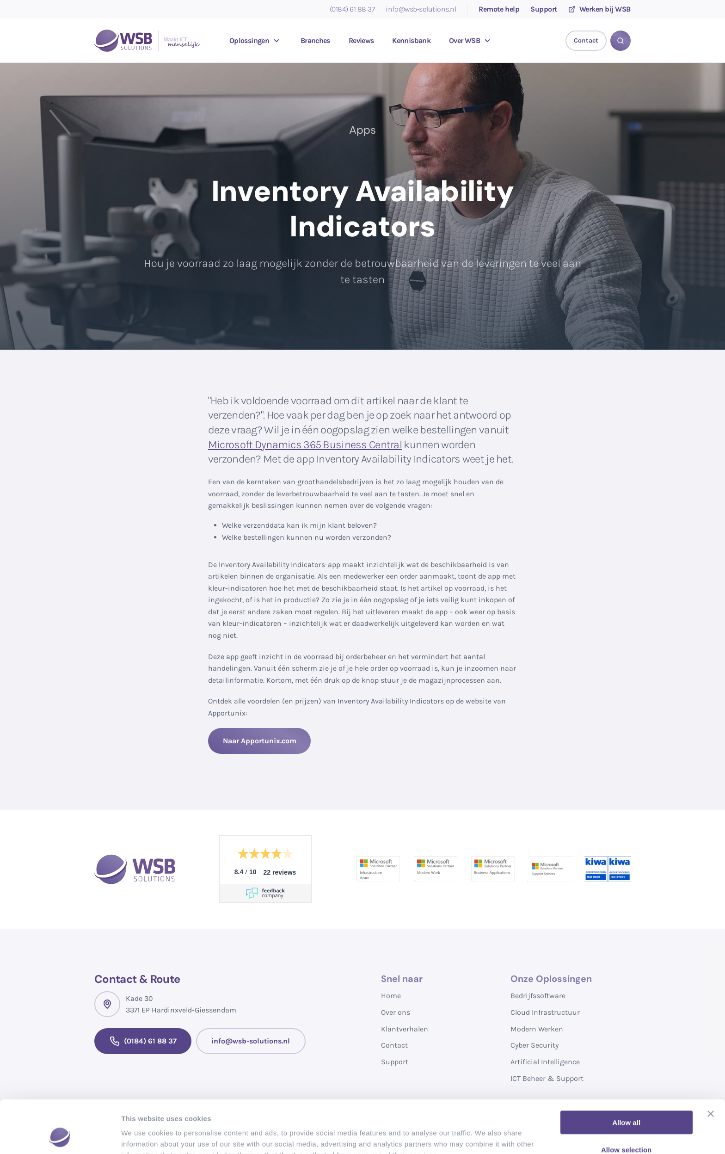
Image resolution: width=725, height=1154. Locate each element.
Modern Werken (536, 1028)
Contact (394, 1045)
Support (543, 9)
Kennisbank (411, 40)
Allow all (626, 1073)
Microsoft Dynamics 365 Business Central (305, 444)
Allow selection (626, 1100)
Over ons (395, 1012)
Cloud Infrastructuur (545, 1012)
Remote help (499, 9)
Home (391, 995)
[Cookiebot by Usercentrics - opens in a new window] (59, 1136)
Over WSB (471, 40)
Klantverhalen (404, 1028)
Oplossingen (255, 40)
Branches (315, 40)
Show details (485, 1136)
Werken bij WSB (599, 9)
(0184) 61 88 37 (352, 9)
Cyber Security (534, 1045)
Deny (626, 1127)
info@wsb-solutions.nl (421, 9)
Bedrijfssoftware (537, 995)
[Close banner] (710, 1064)
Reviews (361, 40)
